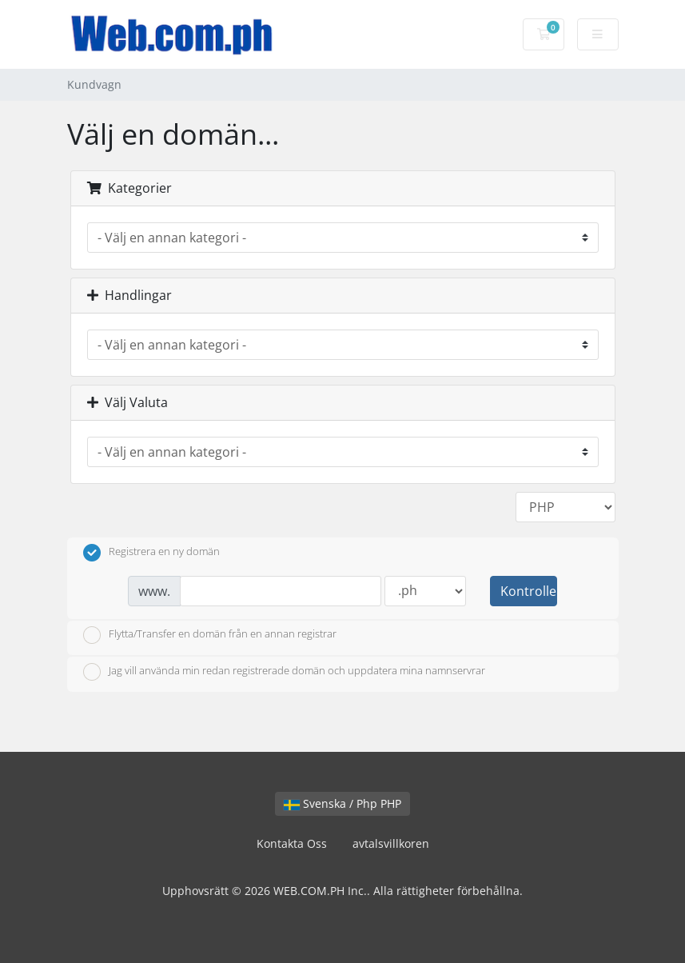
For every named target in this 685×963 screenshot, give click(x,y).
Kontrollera (528, 591)
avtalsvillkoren (390, 843)
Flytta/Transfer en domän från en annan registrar (210, 635)
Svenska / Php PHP (342, 803)
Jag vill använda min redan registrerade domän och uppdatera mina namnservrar (284, 672)
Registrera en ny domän (151, 552)
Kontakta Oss (292, 843)
